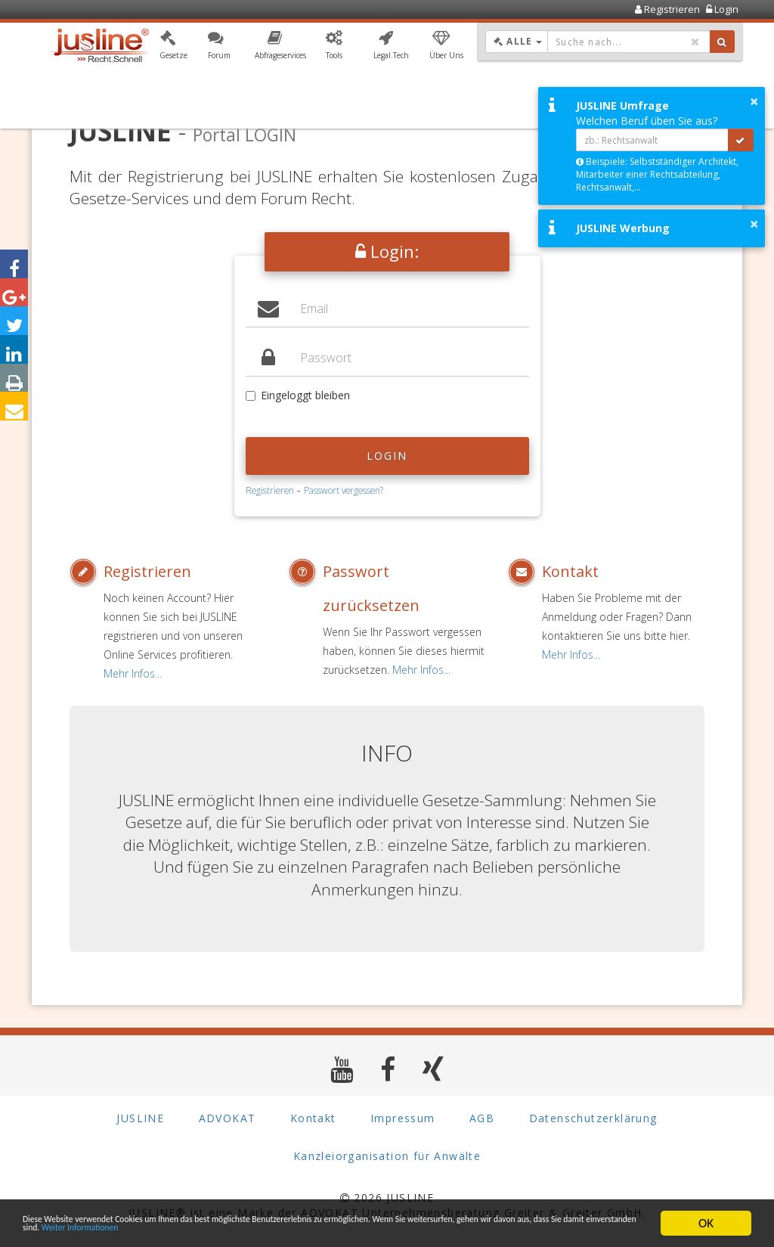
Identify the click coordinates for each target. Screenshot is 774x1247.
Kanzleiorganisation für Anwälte (387, 1156)
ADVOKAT (227, 1118)
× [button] (754, 101)
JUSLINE (140, 1118)
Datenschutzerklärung (593, 1118)
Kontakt (570, 571)
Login (387, 455)
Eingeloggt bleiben (298, 395)
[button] (173, 48)
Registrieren (270, 490)
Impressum (402, 1118)
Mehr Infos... (133, 673)
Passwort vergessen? (343, 490)
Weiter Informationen (447, 1230)
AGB (481, 1118)
